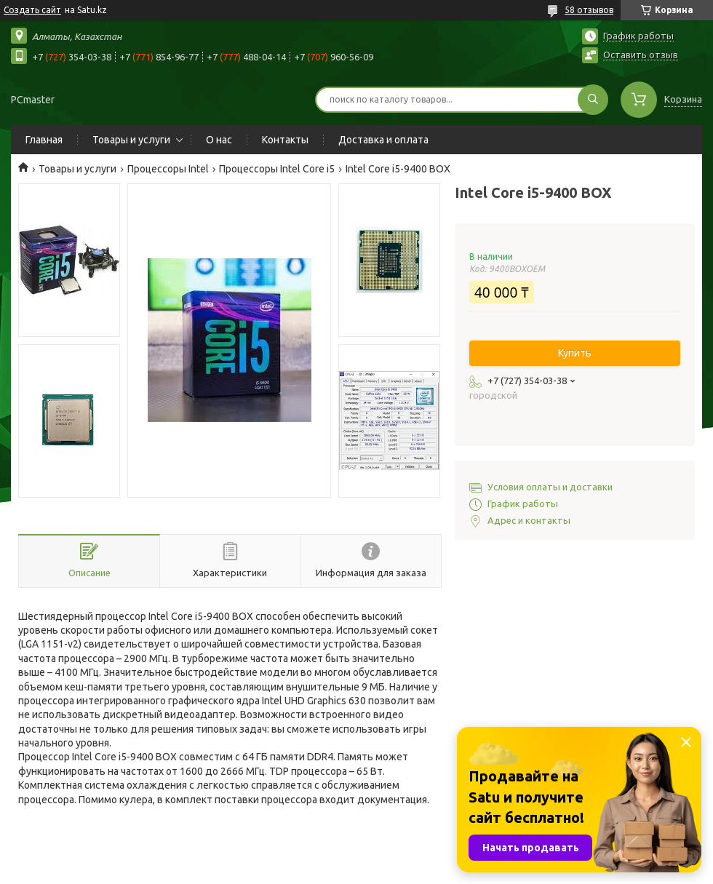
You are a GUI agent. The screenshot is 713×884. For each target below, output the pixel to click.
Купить (574, 353)
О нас (219, 140)
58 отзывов (589, 10)
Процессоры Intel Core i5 (277, 169)
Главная (44, 140)
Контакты (285, 140)
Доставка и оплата (383, 140)
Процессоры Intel (168, 169)
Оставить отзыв (640, 54)
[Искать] (593, 99)
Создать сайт (32, 10)
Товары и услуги (131, 140)
